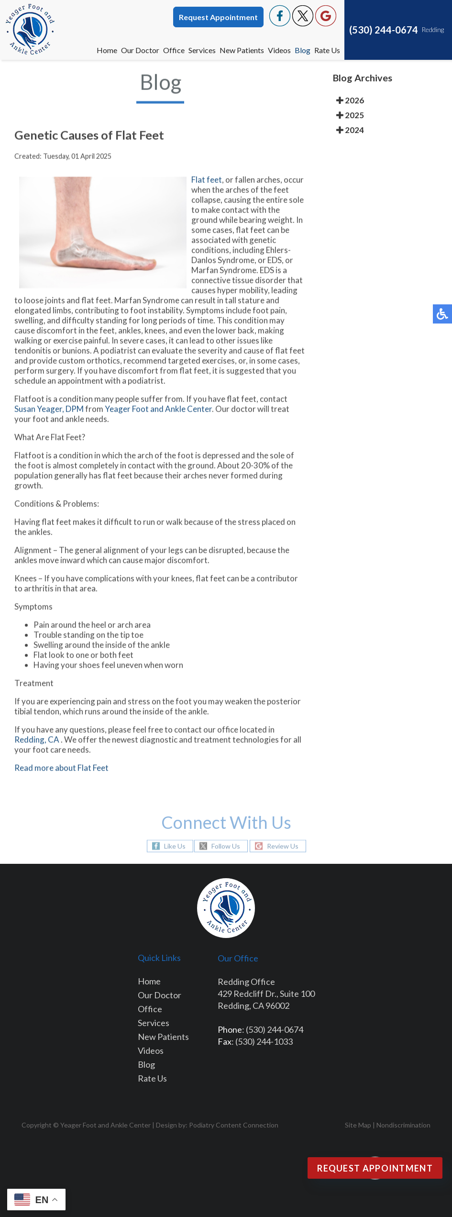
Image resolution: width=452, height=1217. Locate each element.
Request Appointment (218, 17)
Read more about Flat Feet (61, 769)
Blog (302, 50)
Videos (279, 50)
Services (202, 50)
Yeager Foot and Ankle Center (158, 410)
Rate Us (327, 50)
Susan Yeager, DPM (49, 410)
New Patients (242, 50)
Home (107, 50)
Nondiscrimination (403, 1125)
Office (174, 50)
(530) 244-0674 (383, 29)
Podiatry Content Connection (233, 1125)
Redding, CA (36, 741)
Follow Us (225, 846)
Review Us (282, 846)
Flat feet (206, 181)
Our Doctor (140, 50)
